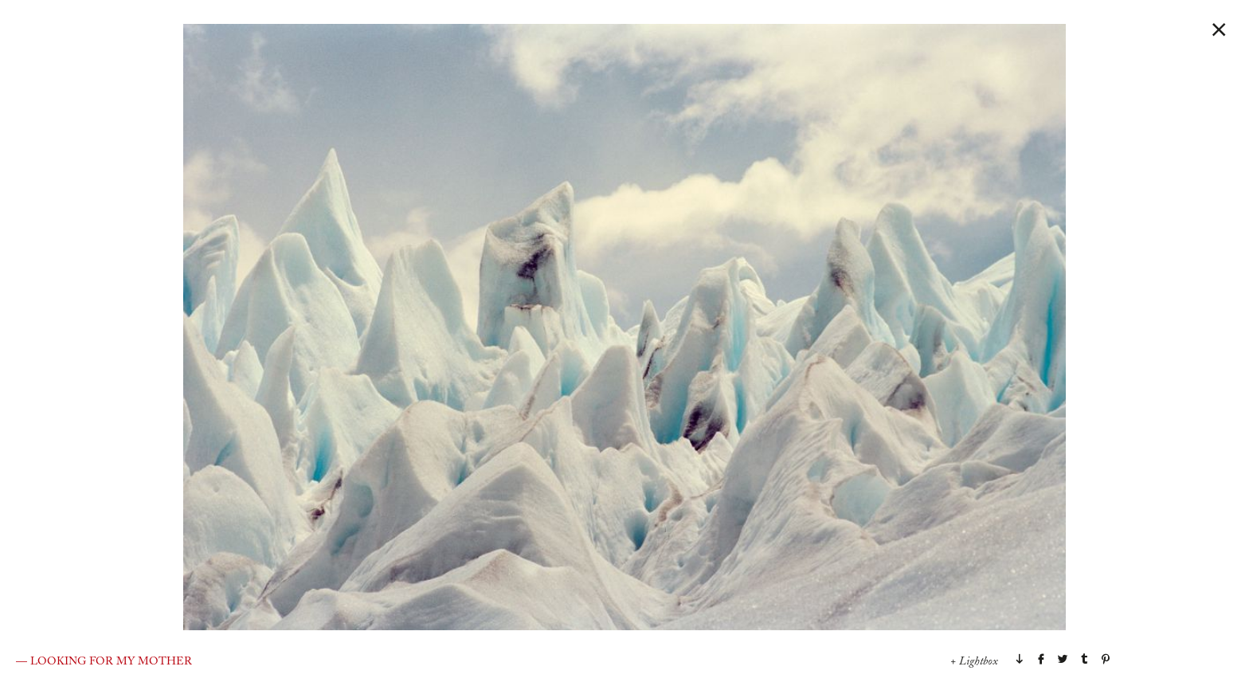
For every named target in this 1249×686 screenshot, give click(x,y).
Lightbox (978, 662)
